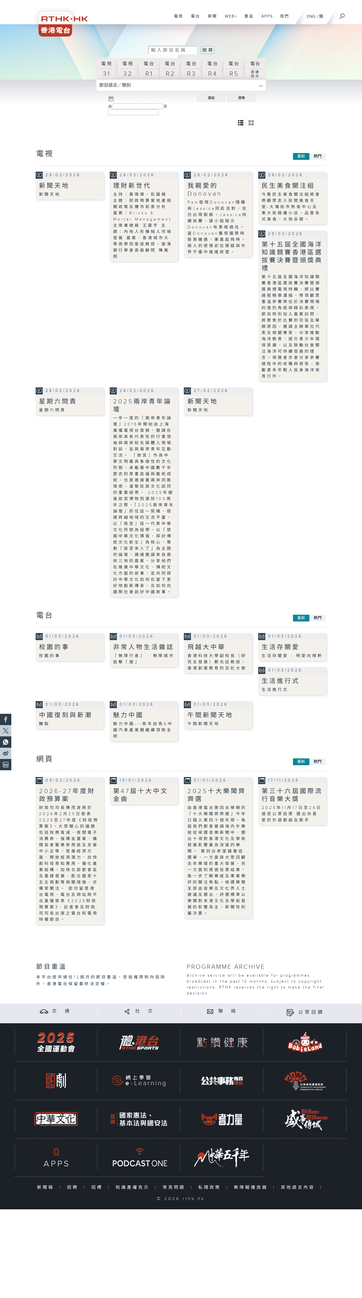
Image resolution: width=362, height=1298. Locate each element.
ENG (311, 16)
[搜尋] (342, 14)
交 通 (61, 1011)
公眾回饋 (311, 1012)
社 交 (144, 1011)
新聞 (210, 19)
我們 (282, 19)
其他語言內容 (299, 1187)
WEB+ (229, 19)
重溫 (246, 19)
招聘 (74, 1187)
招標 (98, 1187)
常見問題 (175, 1187)
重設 (211, 98)
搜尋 (241, 98)
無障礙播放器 (252, 1187)
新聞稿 (47, 1187)
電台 (193, 19)
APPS (265, 19)
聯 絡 (228, 1011)
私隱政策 (210, 1187)
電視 (176, 19)
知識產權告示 (134, 1187)
